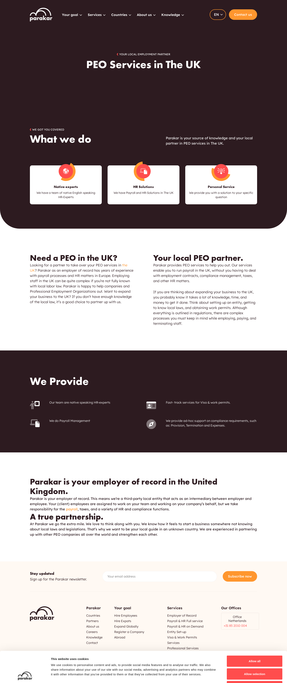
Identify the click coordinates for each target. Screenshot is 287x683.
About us (144, 14)
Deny (254, 657)
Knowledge (170, 14)
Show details (204, 675)
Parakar (41, 14)
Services (95, 14)
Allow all (255, 632)
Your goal (70, 14)
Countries (119, 14)
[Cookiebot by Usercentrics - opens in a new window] (25, 675)
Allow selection (254, 644)
